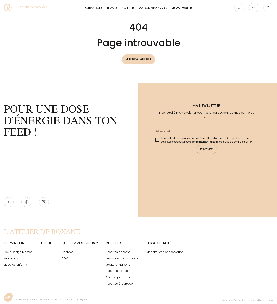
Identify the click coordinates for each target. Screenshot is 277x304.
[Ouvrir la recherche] (238, 8)
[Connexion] (268, 8)
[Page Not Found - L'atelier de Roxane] (26, 8)
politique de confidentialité (235, 142)
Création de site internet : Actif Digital (68, 300)
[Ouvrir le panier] (253, 8)
